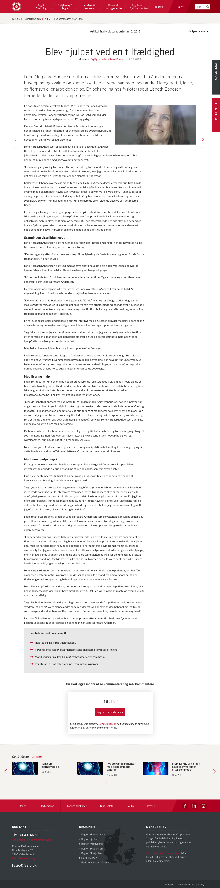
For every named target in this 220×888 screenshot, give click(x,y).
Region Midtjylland (91, 843)
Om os (22, 806)
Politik (130, 806)
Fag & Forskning (41, 7)
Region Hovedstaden (92, 834)
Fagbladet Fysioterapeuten (137, 7)
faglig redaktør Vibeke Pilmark (108, 59)
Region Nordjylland (91, 853)
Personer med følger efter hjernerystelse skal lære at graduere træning (76, 649)
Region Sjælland (89, 839)
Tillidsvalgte (106, 806)
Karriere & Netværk (89, 7)
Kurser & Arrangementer (113, 7)
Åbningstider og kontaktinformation (32, 839)
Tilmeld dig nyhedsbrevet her (162, 853)
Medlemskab (47, 806)
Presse (151, 806)
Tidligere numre (198, 31)
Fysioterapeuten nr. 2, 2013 (68, 18)
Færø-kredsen (88, 857)
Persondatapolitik (186, 884)
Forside (16, 18)
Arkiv (47, 18)
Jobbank (158, 6)
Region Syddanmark (91, 848)
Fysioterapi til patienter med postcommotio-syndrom (66, 664)
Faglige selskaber (76, 806)
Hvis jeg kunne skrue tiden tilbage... (55, 642)
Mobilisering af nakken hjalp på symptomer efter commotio (70, 657)
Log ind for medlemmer (110, 712)
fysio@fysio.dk (24, 865)
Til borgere (168, 884)
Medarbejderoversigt (24, 858)
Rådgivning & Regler (65, 7)
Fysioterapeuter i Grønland (95, 862)
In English (202, 884)
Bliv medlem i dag (108, 723)
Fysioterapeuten (32, 18)
